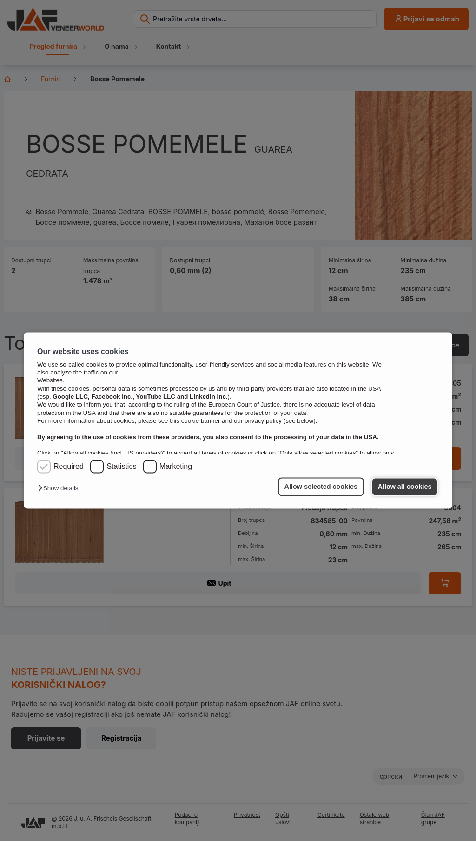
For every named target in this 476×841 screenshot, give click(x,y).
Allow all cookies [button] (405, 486)
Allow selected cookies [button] (321, 486)
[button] (60, 488)
